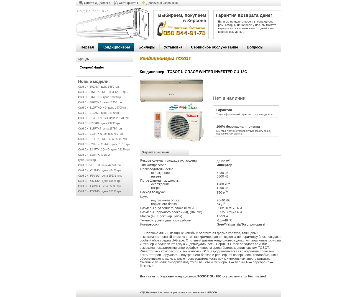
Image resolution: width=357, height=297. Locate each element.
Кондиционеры (116, 47)
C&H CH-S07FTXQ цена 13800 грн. (100, 97)
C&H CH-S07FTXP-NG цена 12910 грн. (103, 92)
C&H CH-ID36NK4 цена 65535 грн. (100, 191)
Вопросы (255, 47)
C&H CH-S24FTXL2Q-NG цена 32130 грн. (104, 149)
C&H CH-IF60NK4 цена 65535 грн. (100, 175)
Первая (87, 47)
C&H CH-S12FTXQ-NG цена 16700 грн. (103, 107)
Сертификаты (128, 3)
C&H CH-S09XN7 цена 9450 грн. (99, 86)
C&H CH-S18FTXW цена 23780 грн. (101, 133)
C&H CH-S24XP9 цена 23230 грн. (99, 123)
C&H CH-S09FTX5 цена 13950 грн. (100, 102)
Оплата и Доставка (97, 3)
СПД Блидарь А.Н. (92, 11)
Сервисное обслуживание (214, 47)
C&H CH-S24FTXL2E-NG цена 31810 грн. (104, 144)
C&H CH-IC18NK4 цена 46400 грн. (100, 170)
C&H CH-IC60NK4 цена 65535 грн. (100, 181)
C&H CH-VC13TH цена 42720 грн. (99, 165)
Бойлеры (147, 47)
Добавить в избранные (162, 3)
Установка (173, 47)
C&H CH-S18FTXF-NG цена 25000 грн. (103, 139)
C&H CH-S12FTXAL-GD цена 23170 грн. (103, 118)
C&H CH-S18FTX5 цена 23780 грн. (100, 128)
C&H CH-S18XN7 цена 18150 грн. (99, 112)
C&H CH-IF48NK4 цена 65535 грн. (100, 186)
